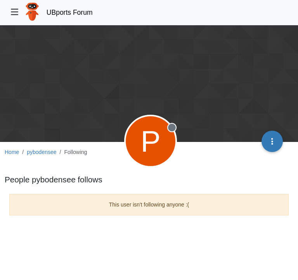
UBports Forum (70, 12)
